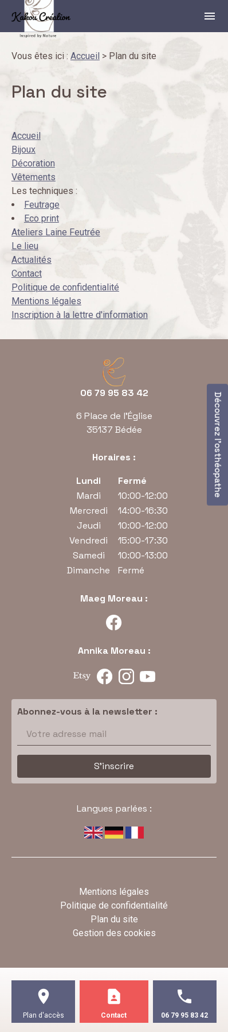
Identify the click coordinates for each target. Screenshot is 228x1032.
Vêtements (33, 177)
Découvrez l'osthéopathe (218, 445)
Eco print (41, 218)
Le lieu (24, 245)
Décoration (33, 163)
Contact (26, 273)
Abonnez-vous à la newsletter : (87, 711)
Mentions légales (46, 301)
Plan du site (114, 919)
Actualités (31, 259)
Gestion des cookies (114, 933)
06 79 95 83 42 (114, 393)
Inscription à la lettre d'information (79, 314)
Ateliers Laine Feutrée (55, 232)
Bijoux (23, 149)
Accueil (85, 56)
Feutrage (42, 204)
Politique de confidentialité (65, 287)
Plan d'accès (43, 1015)
